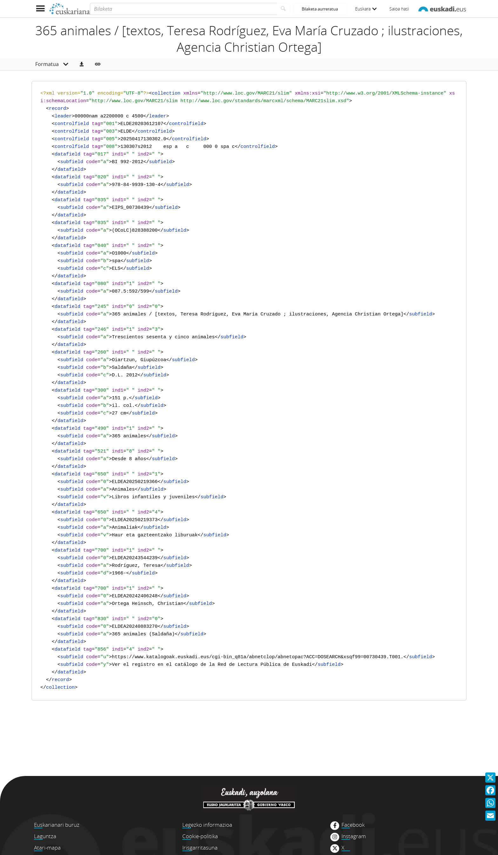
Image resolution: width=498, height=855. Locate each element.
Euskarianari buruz (56, 824)
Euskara (366, 9)
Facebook (353, 825)
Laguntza (45, 836)
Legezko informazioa (207, 824)
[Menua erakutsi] (40, 8)
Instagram (353, 836)
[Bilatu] (283, 9)
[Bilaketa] (183, 9)
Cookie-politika (200, 836)
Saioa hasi (399, 9)
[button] (81, 64)
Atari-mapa (47, 847)
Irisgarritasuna (200, 847)
